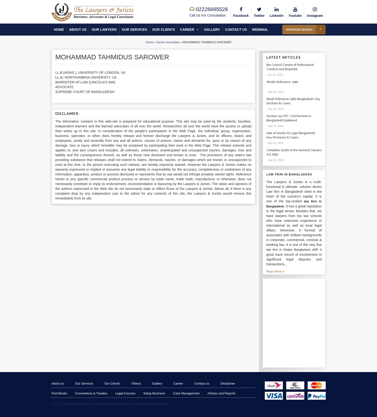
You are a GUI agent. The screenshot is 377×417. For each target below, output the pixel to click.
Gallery (212, 29)
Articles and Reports (221, 393)
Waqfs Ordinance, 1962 (282, 82)
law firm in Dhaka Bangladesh (288, 249)
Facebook (241, 12)
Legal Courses (125, 393)
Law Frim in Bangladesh (289, 174)
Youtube (295, 12)
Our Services (134, 29)
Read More (275, 271)
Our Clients (163, 29)
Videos (136, 383)
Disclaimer (227, 383)
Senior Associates (168, 42)
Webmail (260, 29)
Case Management (186, 393)
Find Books (59, 393)
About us (78, 29)
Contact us (236, 29)
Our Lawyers (104, 29)
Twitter (259, 12)
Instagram (315, 12)
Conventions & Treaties (91, 393)
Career (189, 30)
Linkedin (277, 12)
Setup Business (154, 393)
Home (59, 29)
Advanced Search (306, 29)
